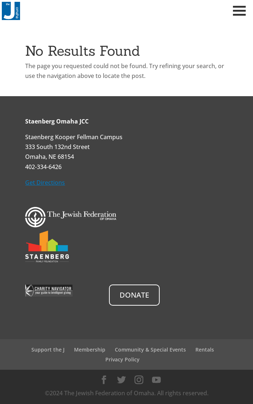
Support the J (48, 349)
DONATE (134, 295)
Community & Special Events (150, 349)
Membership (89, 349)
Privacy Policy (122, 359)
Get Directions (45, 183)
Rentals (204, 349)
